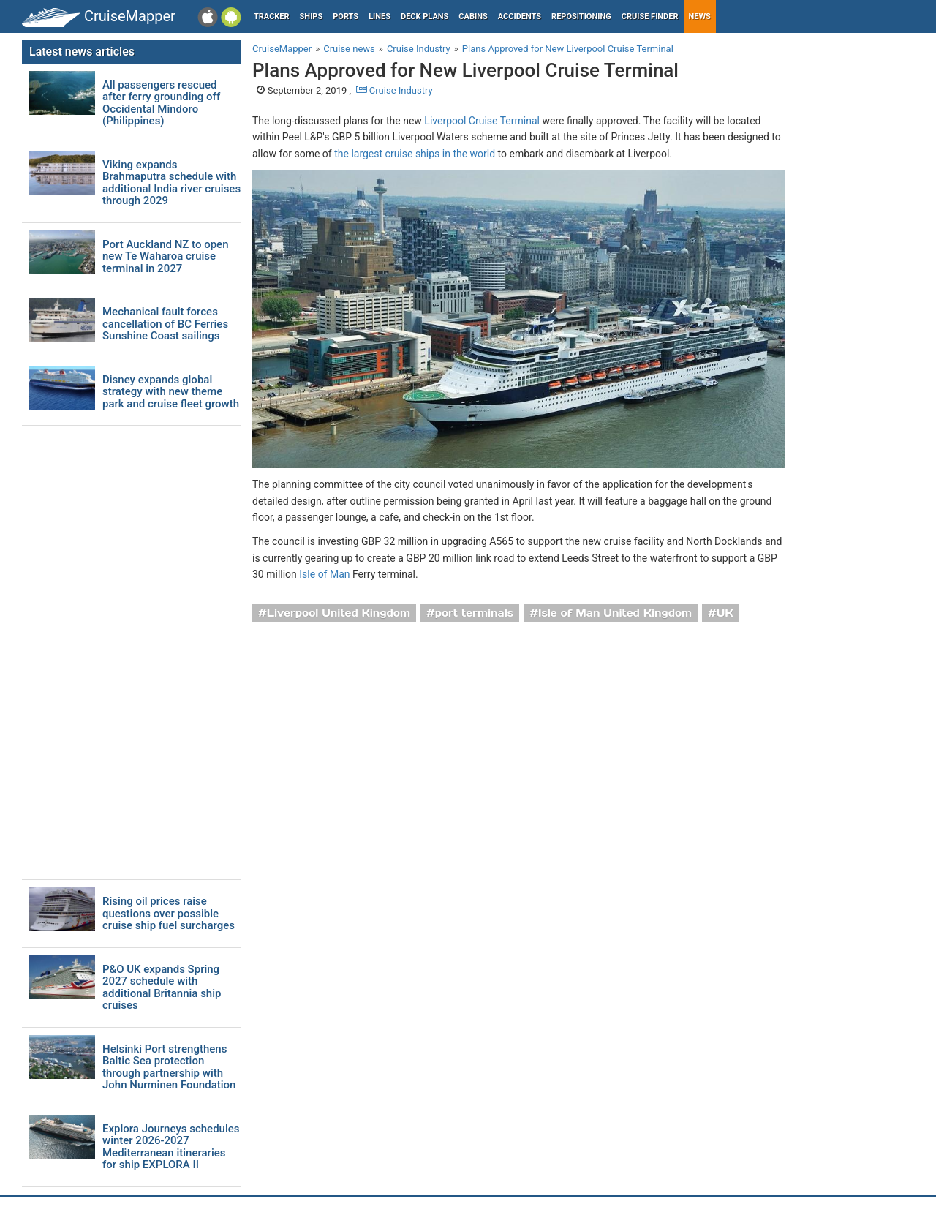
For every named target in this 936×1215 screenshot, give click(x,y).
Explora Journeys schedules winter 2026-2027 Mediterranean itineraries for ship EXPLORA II (171, 1147)
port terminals (474, 613)
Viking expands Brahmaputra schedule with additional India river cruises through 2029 (171, 183)
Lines (379, 16)
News (700, 16)
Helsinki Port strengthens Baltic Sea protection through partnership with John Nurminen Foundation (168, 1067)
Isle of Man (324, 574)
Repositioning (581, 16)
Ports (345, 16)
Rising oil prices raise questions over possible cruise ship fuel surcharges (168, 913)
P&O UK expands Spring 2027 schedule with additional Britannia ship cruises (161, 987)
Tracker (272, 16)
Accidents (519, 16)
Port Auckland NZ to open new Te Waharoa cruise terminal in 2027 (165, 256)
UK (725, 613)
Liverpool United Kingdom (338, 613)
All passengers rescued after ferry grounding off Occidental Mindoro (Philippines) (161, 103)
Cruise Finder (650, 16)
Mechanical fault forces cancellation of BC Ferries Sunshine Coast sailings (165, 324)
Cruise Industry (394, 90)
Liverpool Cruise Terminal (482, 121)
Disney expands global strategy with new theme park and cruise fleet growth (170, 392)
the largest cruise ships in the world (414, 153)
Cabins (472, 16)
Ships (311, 16)
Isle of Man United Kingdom (615, 613)
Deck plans (424, 16)
